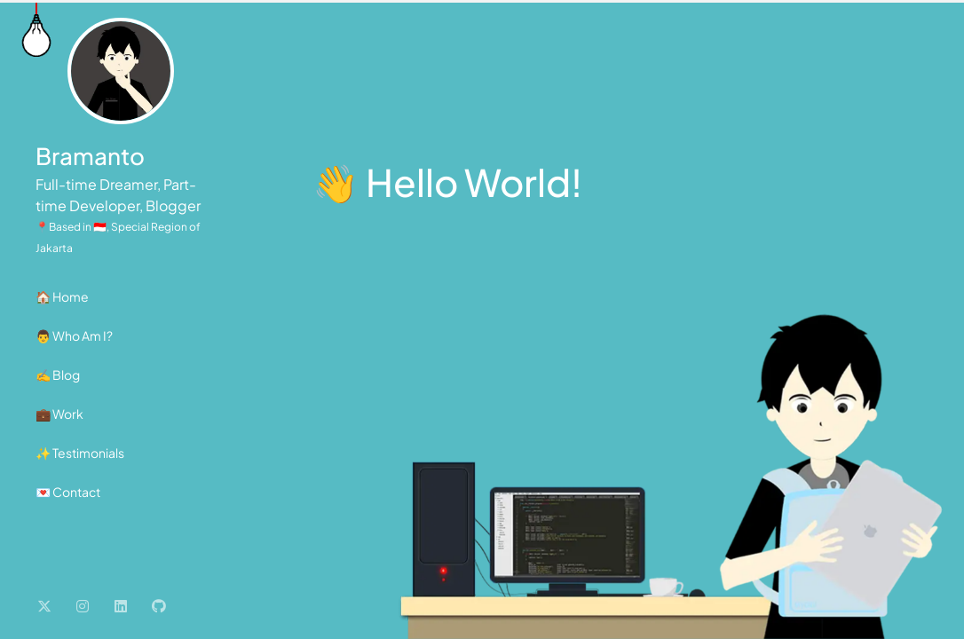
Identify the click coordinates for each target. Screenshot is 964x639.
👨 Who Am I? (74, 335)
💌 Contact (68, 492)
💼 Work (59, 414)
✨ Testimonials (80, 453)
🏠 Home (62, 296)
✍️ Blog (58, 375)
